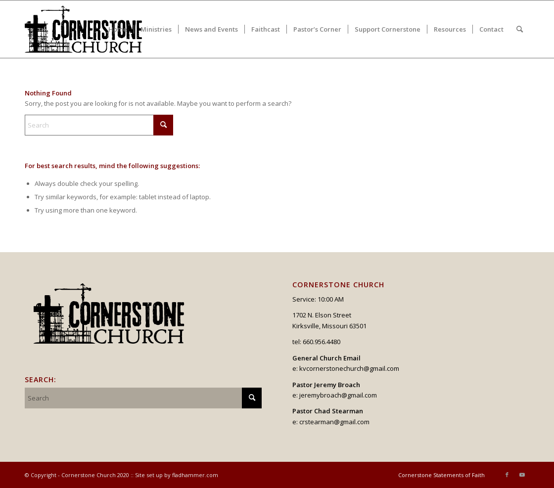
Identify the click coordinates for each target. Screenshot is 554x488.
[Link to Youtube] (521, 474)
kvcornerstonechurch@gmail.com (349, 368)
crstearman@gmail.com (334, 421)
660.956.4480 (321, 341)
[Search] (519, 29)
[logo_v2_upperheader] (89, 29)
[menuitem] (118, 29)
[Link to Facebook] (507, 474)
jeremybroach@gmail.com (338, 395)
